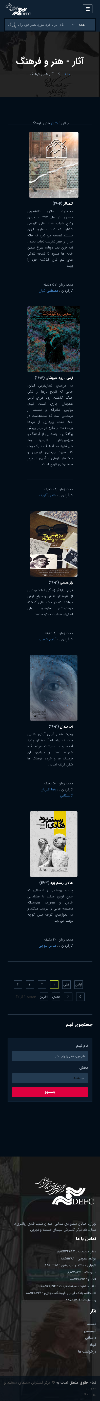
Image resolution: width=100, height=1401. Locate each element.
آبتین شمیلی (47, 639)
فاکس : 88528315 (83, 1279)
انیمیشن (90, 1331)
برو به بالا (89, 1394)
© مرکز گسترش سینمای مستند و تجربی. (50, 1385)
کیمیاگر (62, 203)
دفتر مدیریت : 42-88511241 (76, 1251)
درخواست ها (87, 1351)
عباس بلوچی (47, 945)
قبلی (66, 984)
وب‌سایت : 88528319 (80, 1300)
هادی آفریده (47, 495)
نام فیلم (82, 1046)
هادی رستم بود (56, 883)
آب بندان (61, 726)
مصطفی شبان (48, 290)
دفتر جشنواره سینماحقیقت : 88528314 (68, 1286)
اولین (78, 984)
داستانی (90, 1337)
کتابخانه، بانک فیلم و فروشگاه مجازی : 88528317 (61, 1293)
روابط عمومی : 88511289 (78, 1258)
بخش (83, 1067)
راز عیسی (61, 582)
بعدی (56, 996)
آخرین (44, 996)
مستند (91, 1324)
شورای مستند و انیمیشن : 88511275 (70, 1265)
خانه (68, 74)
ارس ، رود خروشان (54, 378)
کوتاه (93, 1345)
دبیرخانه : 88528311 (81, 1272)
